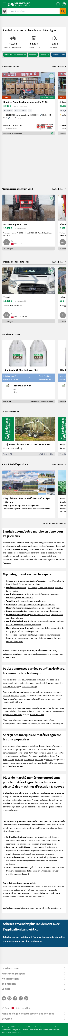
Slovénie (6, 803)
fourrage (15, 686)
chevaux (6, 695)
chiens (22, 695)
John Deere (52, 580)
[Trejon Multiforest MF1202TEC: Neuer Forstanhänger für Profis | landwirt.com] (28, 436)
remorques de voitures (45, 604)
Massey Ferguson (29, 756)
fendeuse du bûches (24, 597)
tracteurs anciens (32, 584)
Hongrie (57, 799)
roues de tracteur (36, 611)
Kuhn (5, 759)
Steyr (19, 752)
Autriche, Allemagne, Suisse (36, 799)
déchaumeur (31, 601)
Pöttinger (19, 759)
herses (22, 601)
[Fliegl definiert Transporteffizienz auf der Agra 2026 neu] (28, 494)
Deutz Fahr (54, 756)
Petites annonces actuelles (15, 261)
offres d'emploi (14, 698)
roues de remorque (52, 611)
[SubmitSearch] (63, 11)
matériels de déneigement (26, 631)
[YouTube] (4, 998)
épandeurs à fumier (14, 617)
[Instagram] (9, 998)
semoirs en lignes (52, 607)
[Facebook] (15, 998)
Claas (21, 584)
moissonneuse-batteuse (44, 621)
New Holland (12, 584)
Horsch (49, 759)
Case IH (50, 752)
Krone (11, 759)
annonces (32, 54)
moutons (15, 695)
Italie (51, 799)
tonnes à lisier (57, 614)
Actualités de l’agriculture (15, 464)
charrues (42, 601)
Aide (5, 1007)
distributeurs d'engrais (40, 614)
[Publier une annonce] (58, 4)
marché (6, 556)
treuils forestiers (42, 594)
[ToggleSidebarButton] (4, 4)
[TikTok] (21, 998)
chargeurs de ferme (43, 628)
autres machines (37, 714)
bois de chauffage (29, 686)
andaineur (42, 587)
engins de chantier (17, 683)
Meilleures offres (10, 66)
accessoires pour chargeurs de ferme (30, 638)
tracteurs (30, 683)
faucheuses (32, 587)
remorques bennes (26, 604)
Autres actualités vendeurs (54, 523)
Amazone (39, 759)
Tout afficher (59, 66)
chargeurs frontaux (27, 634)
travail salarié (45, 698)
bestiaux (56, 692)
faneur (51, 587)
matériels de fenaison (44, 683)
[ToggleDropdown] (34, 968)
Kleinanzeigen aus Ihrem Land (17, 188)
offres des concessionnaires (15, 54)
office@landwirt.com (51, 907)
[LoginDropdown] (64, 4)
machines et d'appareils (51, 746)
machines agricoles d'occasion (41, 545)
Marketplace (44, 54)
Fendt (60, 580)
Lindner (42, 752)
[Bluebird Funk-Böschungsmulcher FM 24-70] (28, 103)
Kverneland (29, 759)
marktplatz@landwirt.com (11, 1032)
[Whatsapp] (26, 998)
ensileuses (36, 624)
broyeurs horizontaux (34, 607)
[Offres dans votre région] (4, 11)
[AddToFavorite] (51, 76)
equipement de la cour (29, 711)
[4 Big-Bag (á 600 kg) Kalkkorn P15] (28, 371)
